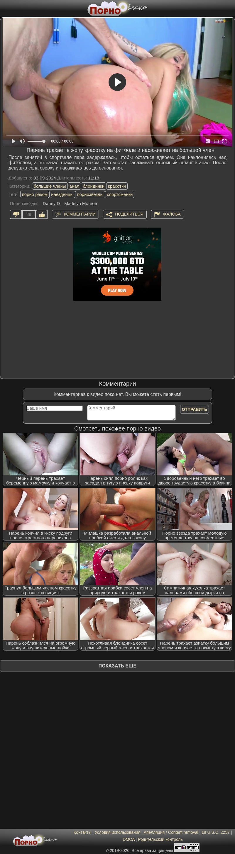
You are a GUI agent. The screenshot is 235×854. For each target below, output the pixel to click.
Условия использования (117, 832)
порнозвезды (90, 194)
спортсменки (120, 194)
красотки (117, 186)
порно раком (35, 194)
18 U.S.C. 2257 (216, 832)
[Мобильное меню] (5, 8)
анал (75, 186)
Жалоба (172, 214)
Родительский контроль (160, 839)
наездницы (62, 194)
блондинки (93, 186)
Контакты (82, 832)
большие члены (50, 186)
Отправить (194, 409)
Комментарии (80, 214)
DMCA (128, 839)
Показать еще (117, 665)
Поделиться (129, 214)
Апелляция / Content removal (171, 832)
